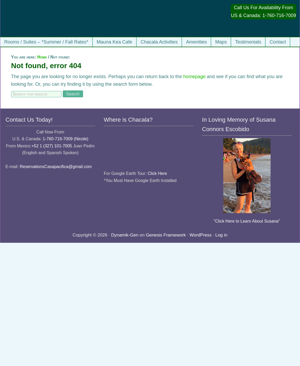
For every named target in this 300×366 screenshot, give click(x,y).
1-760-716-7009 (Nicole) (65, 139)
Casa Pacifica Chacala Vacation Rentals (55, 18)
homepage (194, 76)
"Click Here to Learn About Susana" (247, 221)
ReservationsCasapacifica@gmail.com (56, 166)
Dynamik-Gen (124, 235)
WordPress (201, 235)
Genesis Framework (166, 235)
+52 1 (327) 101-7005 (52, 146)
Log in (221, 235)
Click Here (157, 173)
